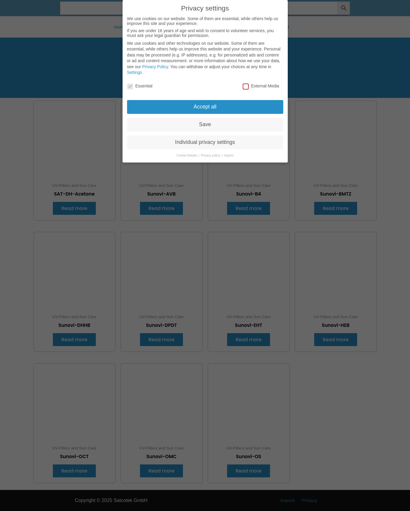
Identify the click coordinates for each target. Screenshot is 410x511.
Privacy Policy (155, 62)
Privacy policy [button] (211, 151)
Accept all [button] (205, 103)
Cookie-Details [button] (187, 151)
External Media (261, 82)
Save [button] (205, 120)
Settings (134, 68)
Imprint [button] (228, 151)
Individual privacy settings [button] (205, 138)
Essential (140, 82)
